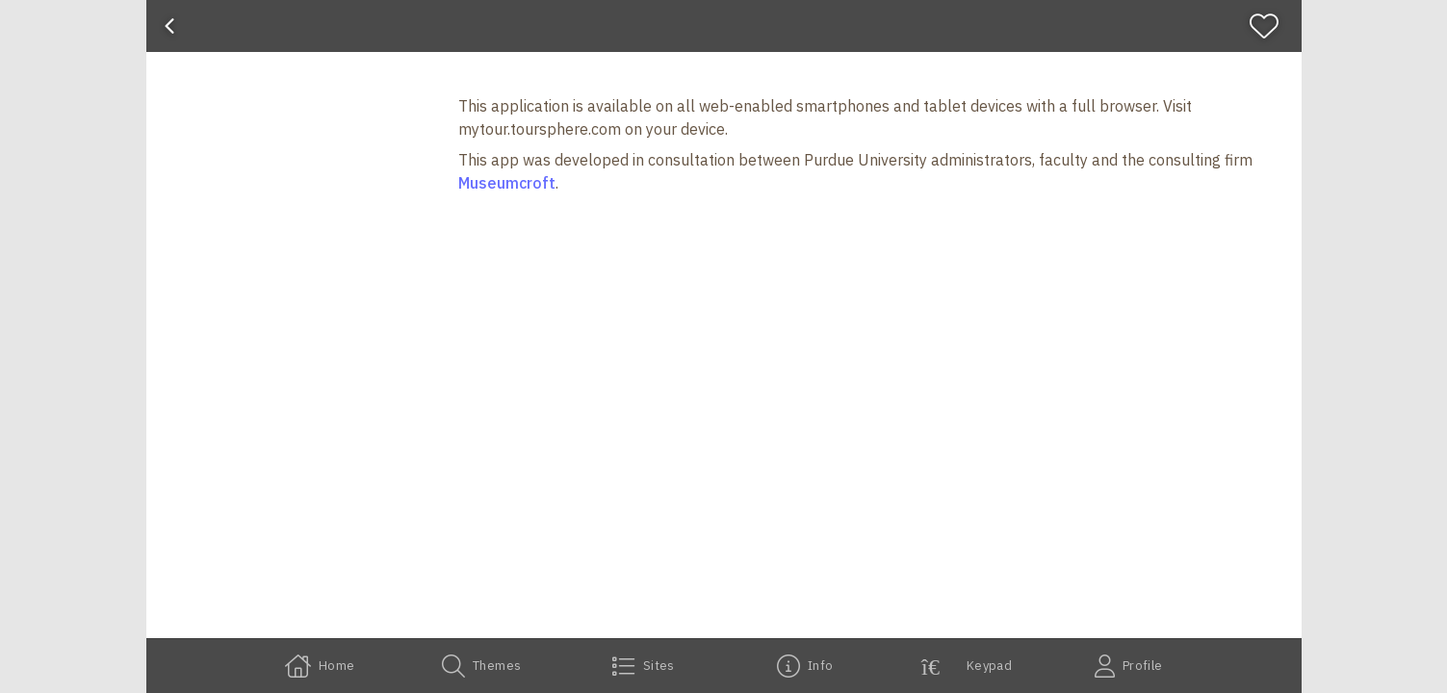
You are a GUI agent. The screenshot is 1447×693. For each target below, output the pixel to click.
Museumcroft (507, 182)
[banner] (724, 26)
